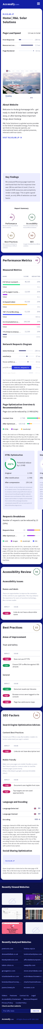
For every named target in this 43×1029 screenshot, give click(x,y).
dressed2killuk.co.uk (10, 954)
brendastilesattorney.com (12, 982)
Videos (4, 995)
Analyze (36, 1011)
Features (13, 995)
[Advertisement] (21, 62)
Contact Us (24, 995)
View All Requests (21, 368)
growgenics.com (8, 971)
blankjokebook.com (10, 960)
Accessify (11, 4)
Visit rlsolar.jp (12, 137)
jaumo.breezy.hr (8, 987)
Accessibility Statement (11, 999)
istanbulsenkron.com (10, 976)
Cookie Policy (21, 1003)
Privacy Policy (7, 1003)
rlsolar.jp (8, 14)
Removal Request (30, 999)
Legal (33, 995)
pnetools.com (7, 948)
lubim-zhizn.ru (8, 965)
